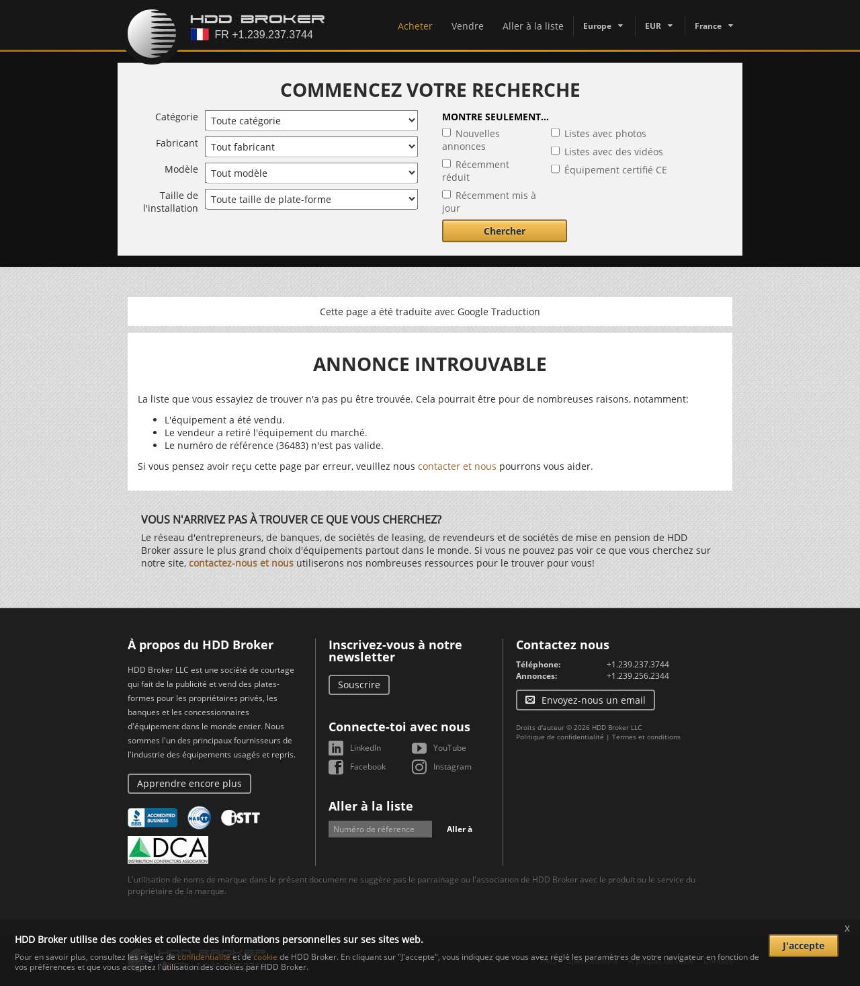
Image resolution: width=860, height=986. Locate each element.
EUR (653, 26)
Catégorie (176, 116)
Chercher (504, 230)
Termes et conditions (646, 736)
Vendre (468, 25)
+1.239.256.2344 (638, 676)
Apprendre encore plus (189, 783)
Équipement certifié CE (615, 169)
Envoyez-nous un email (594, 700)
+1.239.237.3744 (638, 664)
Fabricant (177, 142)
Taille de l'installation (170, 201)
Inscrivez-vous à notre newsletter (395, 650)
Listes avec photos (605, 133)
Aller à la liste (533, 25)
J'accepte (803, 945)
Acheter (415, 25)
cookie (265, 956)
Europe (597, 26)
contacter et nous (457, 466)
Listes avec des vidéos (613, 151)
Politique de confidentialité (560, 736)
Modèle (181, 169)
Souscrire (359, 684)
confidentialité (203, 956)
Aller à (459, 829)
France (708, 26)
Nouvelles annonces (471, 140)
